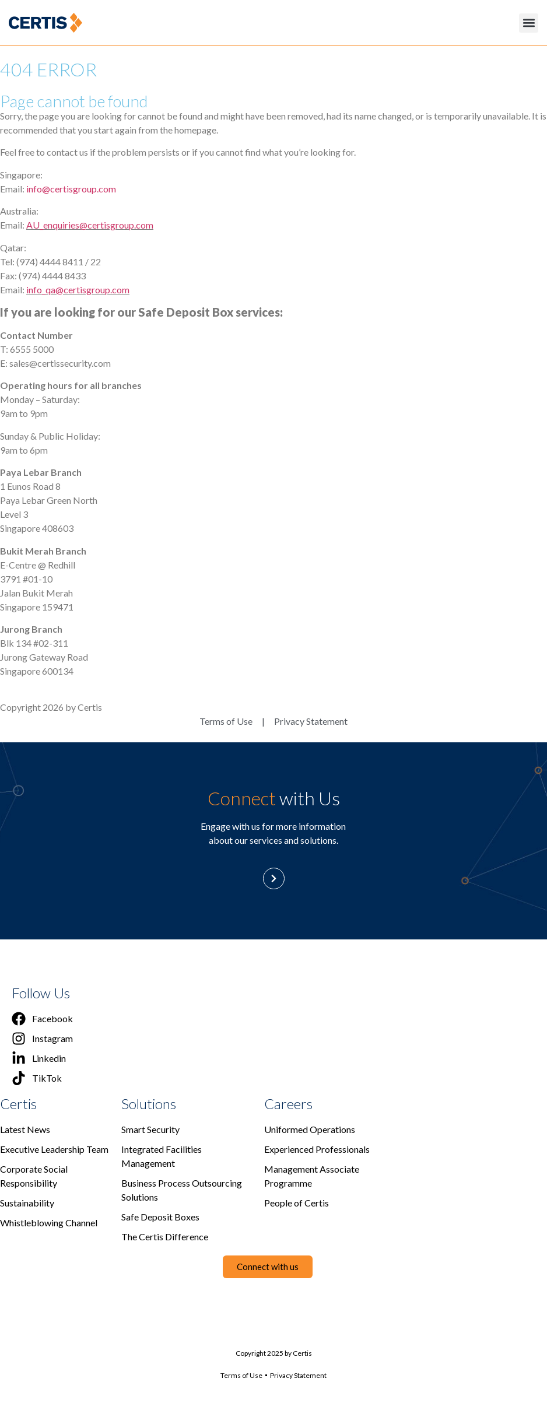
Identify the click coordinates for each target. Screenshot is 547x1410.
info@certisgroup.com (71, 188)
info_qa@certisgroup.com (77, 289)
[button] (528, 23)
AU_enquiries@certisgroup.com (89, 224)
